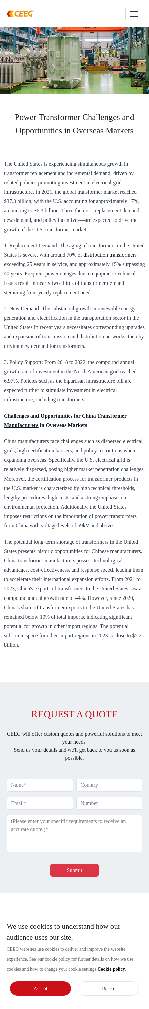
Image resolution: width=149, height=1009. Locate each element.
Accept (40, 988)
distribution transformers (110, 255)
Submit (74, 870)
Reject (108, 988)
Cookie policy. (111, 969)
